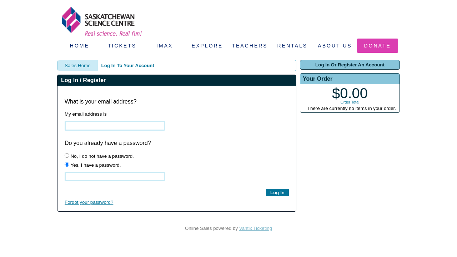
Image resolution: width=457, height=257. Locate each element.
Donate (377, 46)
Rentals (292, 46)
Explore (207, 46)
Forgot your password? (89, 202)
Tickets (122, 46)
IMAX (164, 46)
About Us (335, 46)
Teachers (249, 46)
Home (79, 46)
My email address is (86, 114)
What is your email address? (101, 102)
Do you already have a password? (108, 143)
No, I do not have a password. (99, 156)
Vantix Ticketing (255, 228)
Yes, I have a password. (93, 165)
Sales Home (78, 65)
